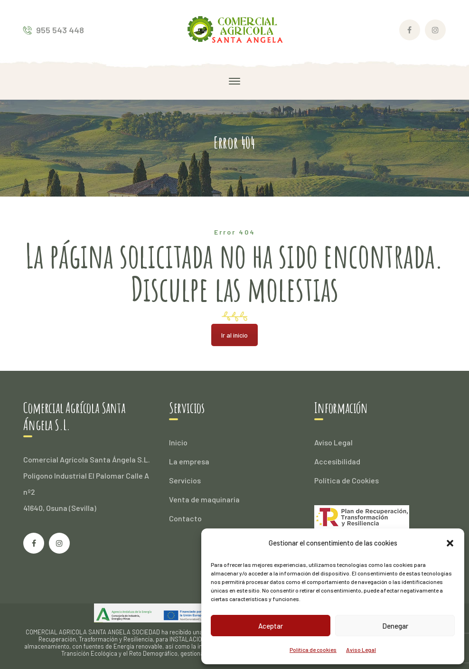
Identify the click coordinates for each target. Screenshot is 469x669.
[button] (450, 543)
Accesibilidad (337, 461)
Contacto (185, 518)
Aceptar (270, 626)
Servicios (185, 480)
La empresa (189, 461)
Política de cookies (313, 649)
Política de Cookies (346, 480)
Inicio (178, 442)
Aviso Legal (361, 649)
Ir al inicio (234, 335)
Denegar (395, 626)
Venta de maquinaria (204, 499)
